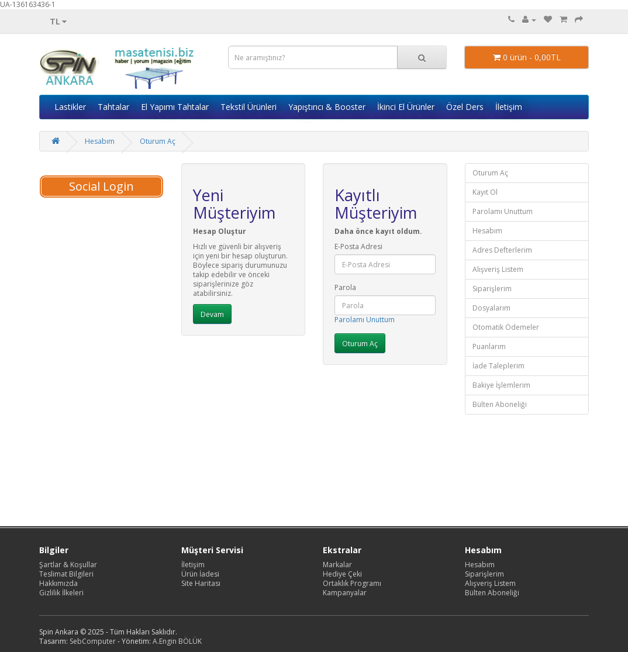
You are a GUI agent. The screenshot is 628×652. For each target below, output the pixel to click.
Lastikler (70, 106)
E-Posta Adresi (358, 246)
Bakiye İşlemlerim (501, 385)
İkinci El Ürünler (405, 106)
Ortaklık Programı (352, 583)
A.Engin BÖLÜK (177, 641)
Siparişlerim (492, 289)
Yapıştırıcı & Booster (326, 106)
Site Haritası (200, 583)
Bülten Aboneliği (499, 404)
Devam (212, 314)
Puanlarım (489, 346)
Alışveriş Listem (497, 269)
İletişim (508, 106)
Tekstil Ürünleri (248, 106)
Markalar (337, 565)
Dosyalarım (491, 308)
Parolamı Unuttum (364, 320)
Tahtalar (113, 106)
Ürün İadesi (200, 574)
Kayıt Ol (485, 192)
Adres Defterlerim (502, 250)
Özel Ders (465, 106)
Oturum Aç (157, 141)
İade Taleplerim (498, 366)
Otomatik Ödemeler (505, 327)
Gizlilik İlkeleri (61, 593)
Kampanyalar (345, 593)
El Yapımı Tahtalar (175, 106)
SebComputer (93, 641)
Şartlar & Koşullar (68, 565)
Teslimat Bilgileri (66, 574)
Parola (345, 287)
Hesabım (100, 141)
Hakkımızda (58, 583)
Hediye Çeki (342, 574)
